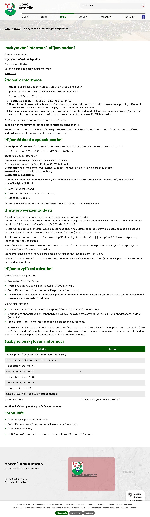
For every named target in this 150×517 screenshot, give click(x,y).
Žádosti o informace (16, 55)
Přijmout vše (61, 513)
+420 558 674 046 (42, 101)
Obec (44, 17)
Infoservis (105, 17)
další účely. (128, 504)
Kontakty (129, 17)
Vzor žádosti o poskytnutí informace (28, 420)
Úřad (63, 17)
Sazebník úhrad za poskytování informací (28, 69)
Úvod (25, 17)
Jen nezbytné (76, 513)
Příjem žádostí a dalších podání (22, 60)
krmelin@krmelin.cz (130, 111)
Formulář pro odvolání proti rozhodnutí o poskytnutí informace (43, 291)
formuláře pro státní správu (76, 435)
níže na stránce (60, 111)
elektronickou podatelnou (23, 115)
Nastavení (89, 513)
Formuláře (10, 74)
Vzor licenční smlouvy (20, 429)
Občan (83, 17)
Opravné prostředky (16, 64)
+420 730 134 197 (62, 101)
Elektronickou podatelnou (19, 175)
